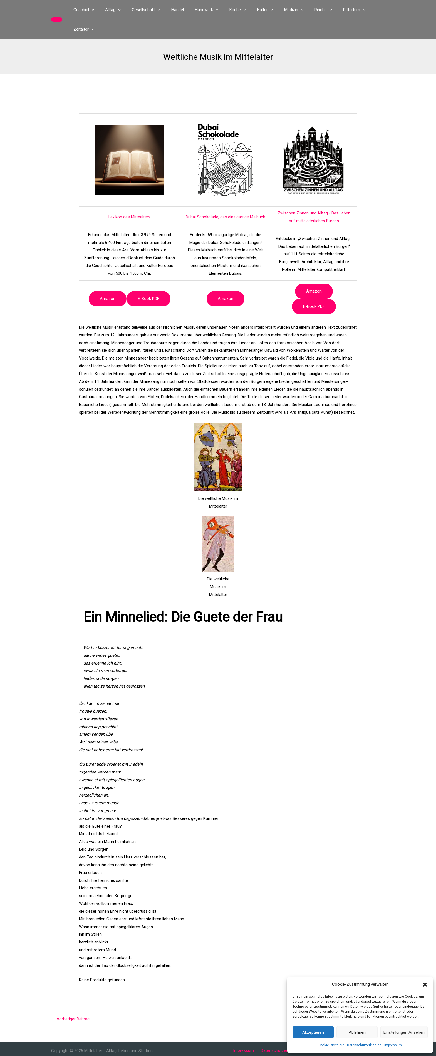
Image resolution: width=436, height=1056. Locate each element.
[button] (425, 984)
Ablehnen (357, 1032)
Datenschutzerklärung (364, 1045)
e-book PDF (148, 279)
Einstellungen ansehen (404, 1032)
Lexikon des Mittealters (129, 197)
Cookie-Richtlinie (331, 1045)
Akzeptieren (313, 1032)
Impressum (393, 1045)
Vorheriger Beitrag (71, 999)
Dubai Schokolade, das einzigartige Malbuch (225, 197)
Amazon (107, 279)
